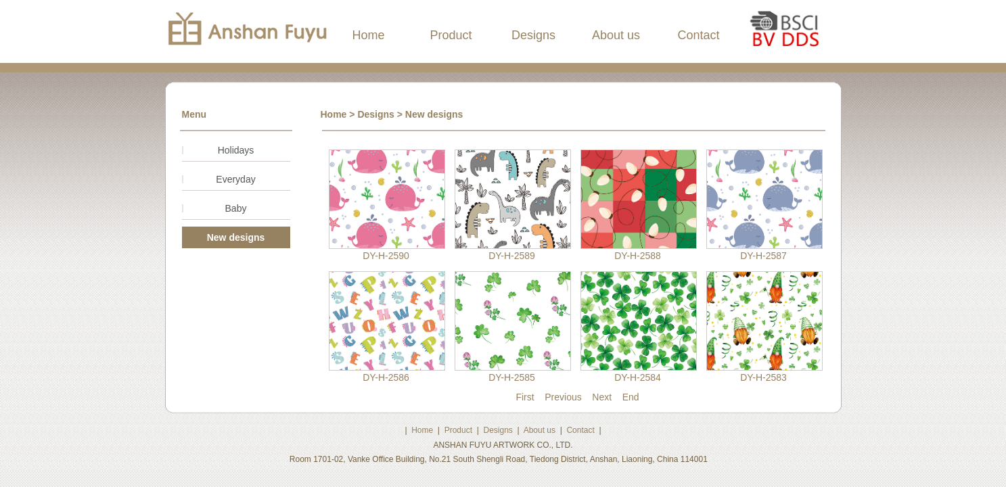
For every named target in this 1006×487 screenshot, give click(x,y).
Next (602, 397)
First (525, 397)
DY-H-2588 (637, 255)
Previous (563, 397)
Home (368, 35)
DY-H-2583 (763, 377)
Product (451, 35)
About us (616, 35)
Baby (236, 208)
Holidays (236, 150)
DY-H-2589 (511, 255)
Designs (533, 35)
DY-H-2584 (637, 377)
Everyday (235, 179)
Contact (698, 35)
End (630, 397)
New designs (236, 237)
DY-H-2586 (386, 377)
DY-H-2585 (511, 377)
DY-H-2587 (763, 255)
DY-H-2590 (386, 255)
